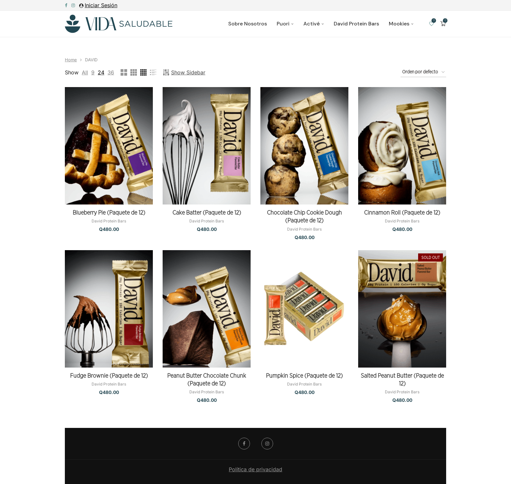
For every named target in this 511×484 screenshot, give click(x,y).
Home (71, 59)
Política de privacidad (255, 469)
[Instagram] (73, 5)
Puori (283, 23)
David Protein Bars (356, 23)
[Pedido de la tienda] (423, 72)
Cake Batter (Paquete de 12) (206, 213)
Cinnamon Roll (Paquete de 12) (402, 213)
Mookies (399, 23)
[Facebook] (66, 5)
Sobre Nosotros (247, 23)
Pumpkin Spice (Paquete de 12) (304, 376)
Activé (311, 23)
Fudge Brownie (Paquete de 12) (109, 376)
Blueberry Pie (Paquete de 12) (109, 213)
